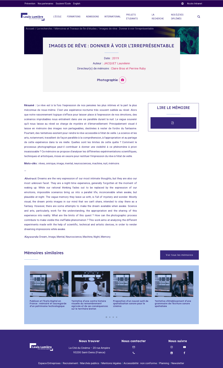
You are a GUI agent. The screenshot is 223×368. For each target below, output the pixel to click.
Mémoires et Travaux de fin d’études (76, 28)
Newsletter (178, 363)
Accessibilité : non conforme (140, 363)
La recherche (44, 28)
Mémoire (36, 276)
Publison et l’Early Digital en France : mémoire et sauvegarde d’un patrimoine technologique (48, 303)
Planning (164, 363)
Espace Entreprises (49, 363)
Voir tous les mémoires (179, 255)
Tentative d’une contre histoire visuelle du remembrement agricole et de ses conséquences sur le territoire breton (89, 304)
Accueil (30, 28)
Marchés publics (89, 363)
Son (43, 276)
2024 (169, 276)
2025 (49, 276)
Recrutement (70, 363)
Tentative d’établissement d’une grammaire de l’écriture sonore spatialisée (173, 303)
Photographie (89, 276)
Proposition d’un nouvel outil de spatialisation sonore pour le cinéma (130, 303)
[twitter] (191, 3)
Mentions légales (111, 363)
